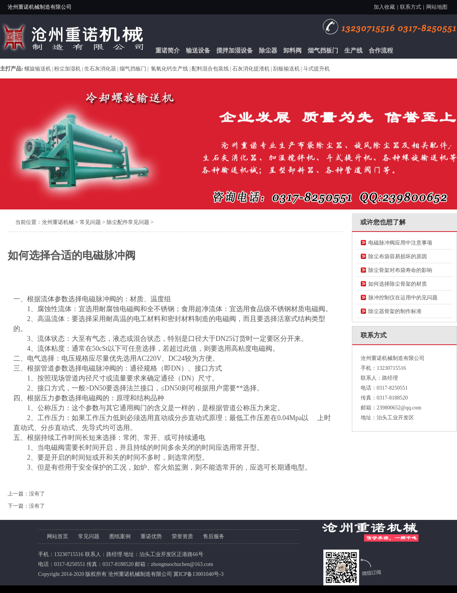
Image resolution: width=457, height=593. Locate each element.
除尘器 (268, 50)
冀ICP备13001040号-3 (198, 574)
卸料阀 (292, 50)
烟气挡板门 (323, 50)
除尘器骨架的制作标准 (395, 311)
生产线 (353, 50)
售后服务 (213, 536)
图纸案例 (120, 536)
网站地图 (436, 7)
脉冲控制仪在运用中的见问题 (403, 297)
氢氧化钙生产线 (169, 69)
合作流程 (381, 50)
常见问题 (90, 222)
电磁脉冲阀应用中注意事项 (400, 243)
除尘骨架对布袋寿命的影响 (400, 270)
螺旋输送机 (37, 69)
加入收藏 (384, 7)
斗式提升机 (316, 69)
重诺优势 (151, 536)
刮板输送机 (286, 69)
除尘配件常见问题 (128, 222)
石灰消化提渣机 (251, 69)
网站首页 (57, 536)
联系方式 (410, 7)
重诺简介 (167, 50)
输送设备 (198, 50)
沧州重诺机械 (58, 222)
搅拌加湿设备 (234, 50)
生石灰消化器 (100, 69)
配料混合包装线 (210, 69)
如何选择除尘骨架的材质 (397, 284)
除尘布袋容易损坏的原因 (397, 256)
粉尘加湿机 (67, 69)
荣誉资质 (182, 536)
